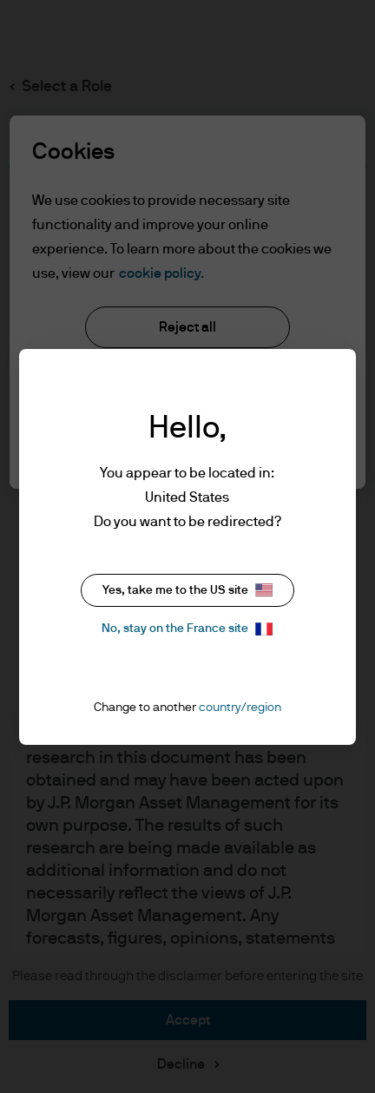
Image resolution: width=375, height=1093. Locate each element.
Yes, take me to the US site (187, 589)
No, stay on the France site (187, 628)
